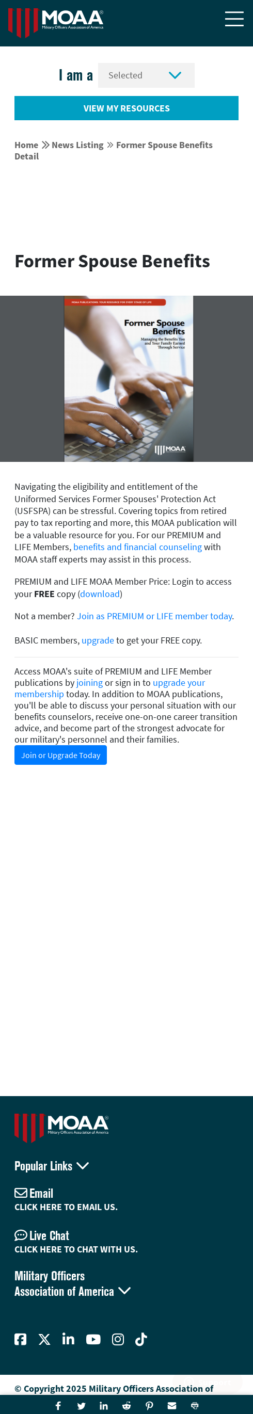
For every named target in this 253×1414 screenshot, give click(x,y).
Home (26, 145)
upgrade (98, 640)
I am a (76, 75)
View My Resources (127, 108)
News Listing (78, 145)
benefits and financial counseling (137, 547)
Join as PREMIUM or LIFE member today (154, 616)
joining (89, 682)
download (100, 594)
